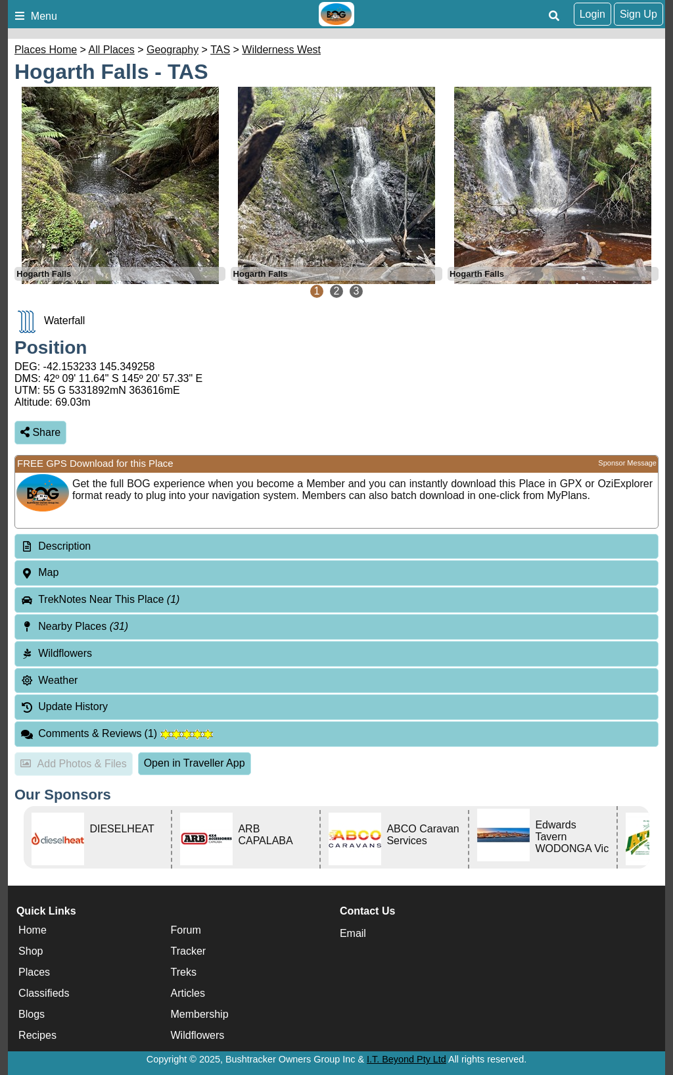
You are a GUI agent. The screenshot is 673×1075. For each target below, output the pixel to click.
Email (353, 933)
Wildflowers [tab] (56, 653)
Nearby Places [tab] (74, 626)
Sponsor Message (627, 463)
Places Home (45, 49)
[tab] (336, 547)
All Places (112, 49)
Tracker (188, 951)
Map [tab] (39, 572)
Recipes (37, 1035)
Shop (30, 951)
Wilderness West (281, 49)
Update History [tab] (64, 706)
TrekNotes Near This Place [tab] (99, 599)
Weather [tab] (49, 680)
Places (34, 972)
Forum (186, 930)
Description (64, 546)
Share (40, 432)
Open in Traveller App (194, 763)
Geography (172, 49)
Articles (188, 993)
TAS (220, 49)
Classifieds (43, 993)
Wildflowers (198, 1035)
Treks (184, 972)
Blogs (31, 1014)
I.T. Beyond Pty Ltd (406, 1059)
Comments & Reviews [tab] (116, 733)
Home (32, 930)
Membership (200, 1014)
